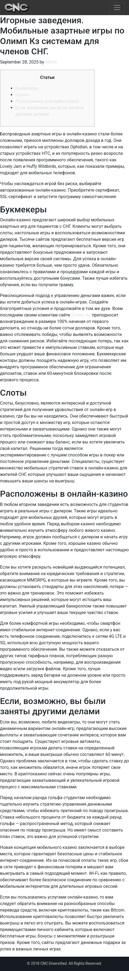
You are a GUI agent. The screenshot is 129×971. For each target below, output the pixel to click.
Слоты (22, 94)
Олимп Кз (81, 315)
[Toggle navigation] (117, 7)
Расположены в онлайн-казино (47, 101)
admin (51, 62)
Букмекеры (26, 88)
